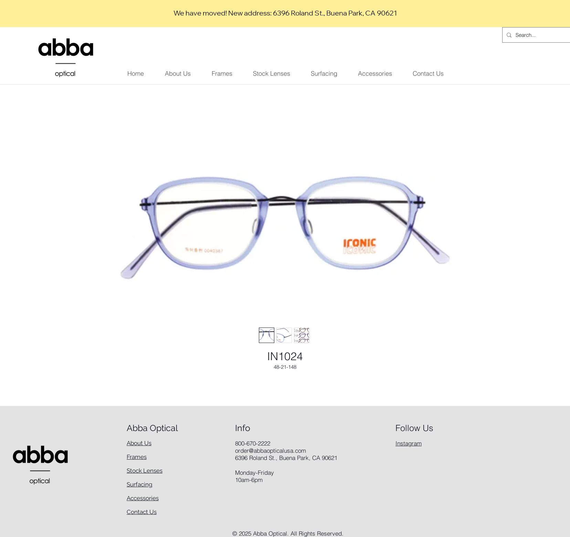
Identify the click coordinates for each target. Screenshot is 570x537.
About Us (139, 443)
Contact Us (142, 511)
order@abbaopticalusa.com (270, 450)
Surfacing (139, 484)
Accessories (143, 498)
